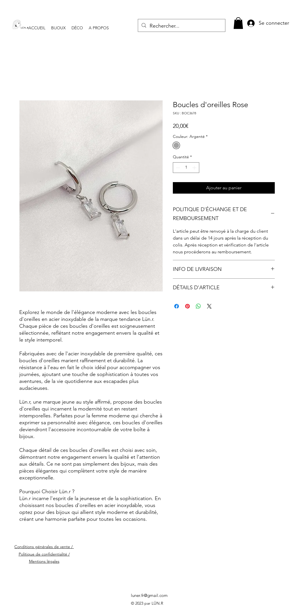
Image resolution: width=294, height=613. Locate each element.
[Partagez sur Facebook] (176, 306)
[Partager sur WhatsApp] (198, 306)
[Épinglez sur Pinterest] (187, 306)
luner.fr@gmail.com (149, 595)
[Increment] (194, 168)
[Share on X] (209, 306)
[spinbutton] (186, 168)
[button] (238, 23)
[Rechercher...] (181, 26)
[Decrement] (177, 168)
